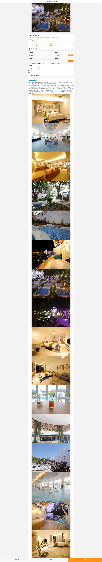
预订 (71, 55)
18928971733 (68, 49)
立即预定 (85, 560)
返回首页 (17, 560)
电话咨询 (51, 560)
